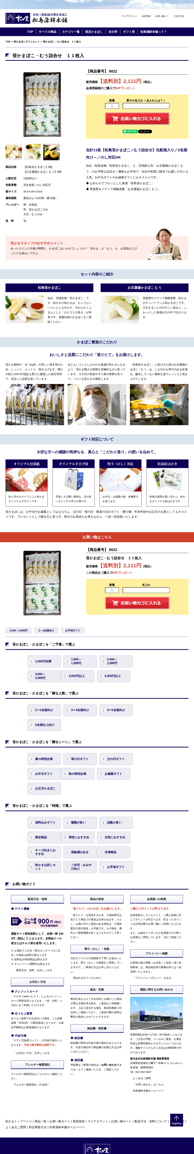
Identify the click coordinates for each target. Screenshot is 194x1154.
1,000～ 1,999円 (75, 661)
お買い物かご (161, 16)
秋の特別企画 (44, 759)
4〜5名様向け (115, 710)
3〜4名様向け (79, 710)
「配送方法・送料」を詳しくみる (33, 926)
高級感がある (150, 808)
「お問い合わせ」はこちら (148, 1040)
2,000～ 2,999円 (111, 661)
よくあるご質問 (142, 1034)
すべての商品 (47, 31)
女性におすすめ (80, 808)
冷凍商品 (41, 822)
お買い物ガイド (59, 1077)
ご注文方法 (178, 16)
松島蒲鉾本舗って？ (153, 31)
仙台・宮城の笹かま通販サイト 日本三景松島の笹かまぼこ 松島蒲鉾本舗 (36, 18)
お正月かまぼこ (116, 759)
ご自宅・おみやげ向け (116, 822)
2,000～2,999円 (18, 630)
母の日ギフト (79, 744)
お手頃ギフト (73, 630)
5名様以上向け (150, 710)
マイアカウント (129, 16)
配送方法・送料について (151, 1077)
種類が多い (77, 793)
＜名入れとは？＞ (155, 100)
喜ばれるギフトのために (87, 933)
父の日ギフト (114, 744)
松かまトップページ (18, 1077)
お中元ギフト (150, 744)
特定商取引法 (37, 1083)
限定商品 (147, 793)
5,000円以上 (78, 676)
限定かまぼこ (94, 31)
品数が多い (113, 793)
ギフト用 (129, 31)
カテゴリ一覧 (71, 31)
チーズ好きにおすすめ (116, 808)
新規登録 (79, 1077)
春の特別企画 (44, 744)
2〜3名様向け (44, 710)
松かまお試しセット (80, 822)
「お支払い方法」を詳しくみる (32, 1009)
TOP (30, 31)
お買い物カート (121, 1077)
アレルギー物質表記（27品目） (32, 1040)
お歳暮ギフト (79, 759)
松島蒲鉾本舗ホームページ (148, 1046)
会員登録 (146, 16)
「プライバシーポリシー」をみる (152, 933)
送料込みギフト (45, 793)
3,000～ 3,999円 (146, 661)
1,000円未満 (43, 661)
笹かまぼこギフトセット (27, 41)
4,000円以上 (43, 676)
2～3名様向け (46, 630)
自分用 (113, 31)
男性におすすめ (45, 808)
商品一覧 (40, 1077)
